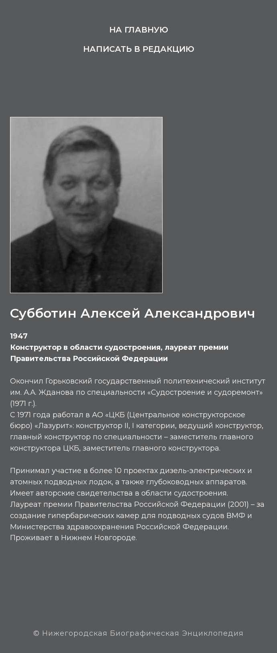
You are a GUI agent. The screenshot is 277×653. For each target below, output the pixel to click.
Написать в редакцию (138, 49)
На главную (138, 30)
